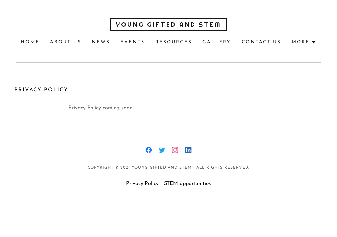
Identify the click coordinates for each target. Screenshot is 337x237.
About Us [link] (65, 42)
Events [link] (132, 42)
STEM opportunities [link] (187, 183)
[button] (304, 42)
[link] (168, 25)
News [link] (101, 42)
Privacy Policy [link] (142, 183)
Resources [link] (173, 42)
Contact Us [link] (261, 42)
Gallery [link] (216, 42)
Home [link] (30, 42)
